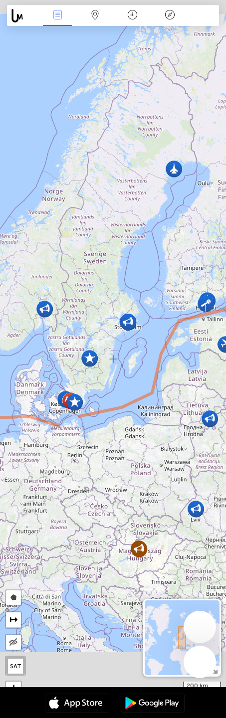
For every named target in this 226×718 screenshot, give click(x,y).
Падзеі (57, 15)
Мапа (95, 15)
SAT (15, 666)
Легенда (170, 15)
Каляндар (132, 15)
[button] (206, 303)
